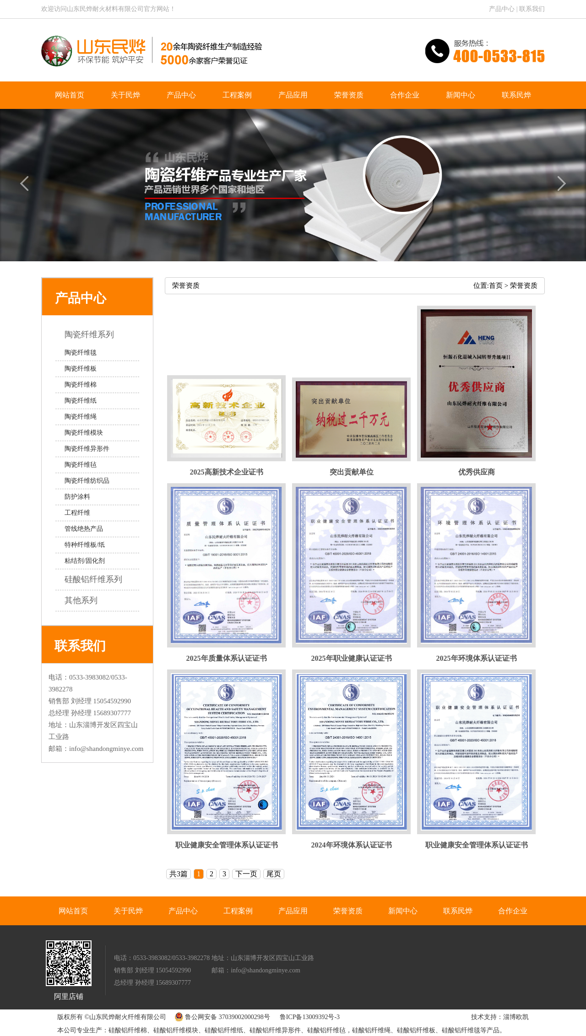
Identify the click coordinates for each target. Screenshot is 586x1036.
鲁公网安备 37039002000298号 (220, 1017)
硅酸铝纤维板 (416, 1030)
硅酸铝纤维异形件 (275, 1030)
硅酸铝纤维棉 (128, 1030)
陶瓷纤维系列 (96, 334)
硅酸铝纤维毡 (326, 1030)
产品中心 (502, 8)
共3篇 (178, 874)
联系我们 (532, 8)
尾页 (273, 874)
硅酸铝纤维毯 (461, 1030)
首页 (496, 285)
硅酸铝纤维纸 (224, 1030)
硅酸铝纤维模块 (175, 1030)
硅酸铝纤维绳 (371, 1030)
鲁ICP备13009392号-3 (310, 1017)
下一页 (246, 874)
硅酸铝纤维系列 (100, 579)
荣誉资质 (523, 285)
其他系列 (88, 600)
